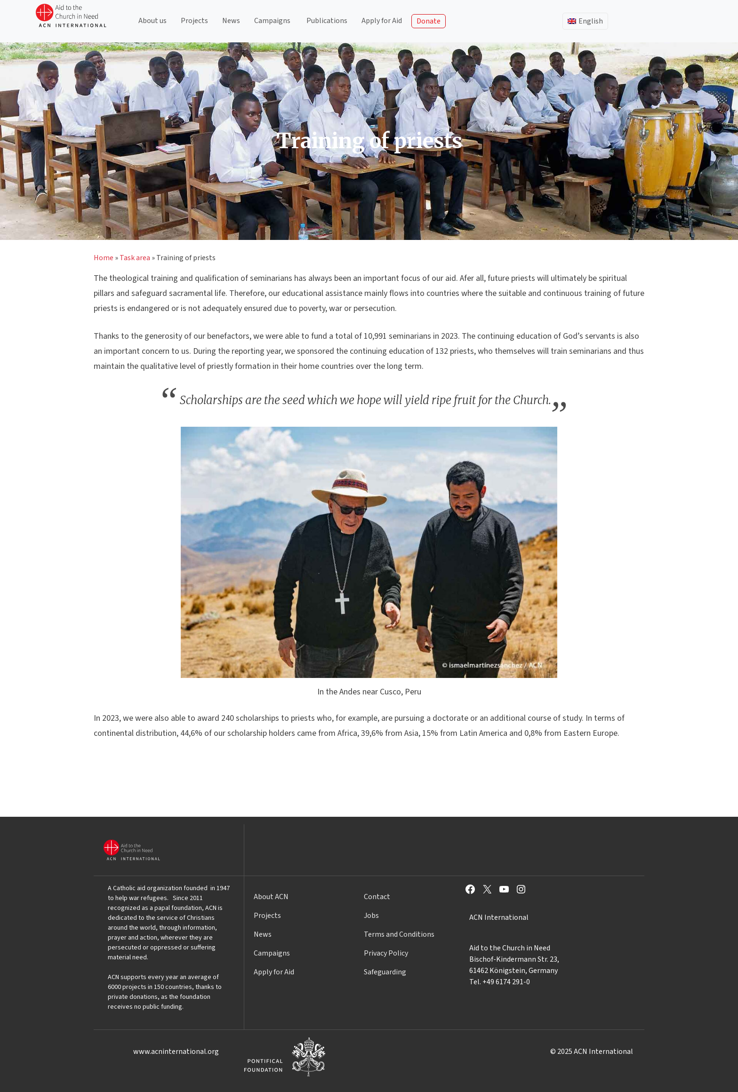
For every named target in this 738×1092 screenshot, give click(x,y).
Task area (135, 258)
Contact (377, 897)
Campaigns (272, 21)
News (231, 21)
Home (103, 258)
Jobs (371, 915)
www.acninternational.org (176, 1051)
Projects (194, 21)
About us (152, 21)
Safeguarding (385, 972)
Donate (429, 21)
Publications (326, 21)
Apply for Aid (381, 21)
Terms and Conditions (399, 934)
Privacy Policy (386, 953)
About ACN (271, 897)
